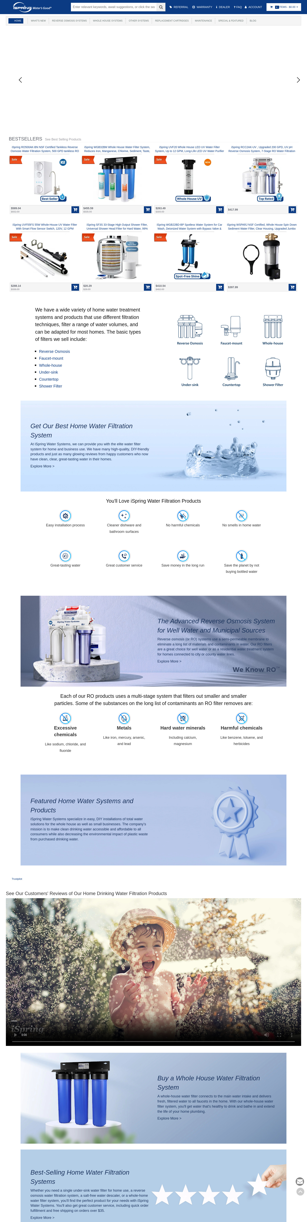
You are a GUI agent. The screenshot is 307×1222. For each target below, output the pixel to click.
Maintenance (205, 20)
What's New (38, 20)
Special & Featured (232, 20)
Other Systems (139, 20)
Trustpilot (17, 878)
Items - (284, 7)
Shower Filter (50, 386)
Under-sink (48, 372)
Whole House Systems (108, 20)
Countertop (48, 379)
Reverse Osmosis (54, 351)
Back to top (300, 1191)
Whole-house (50, 365)
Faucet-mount (51, 358)
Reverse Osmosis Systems (69, 20)
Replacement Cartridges (173, 20)
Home (17, 20)
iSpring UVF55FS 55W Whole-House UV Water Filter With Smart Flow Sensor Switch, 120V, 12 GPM (45, 226)
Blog (255, 20)
